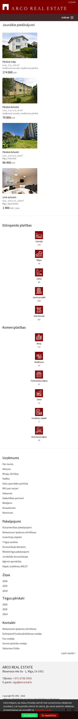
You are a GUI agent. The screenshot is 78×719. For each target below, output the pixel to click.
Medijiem (7, 502)
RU (74, 2)
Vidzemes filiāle (11, 648)
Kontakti (8, 622)
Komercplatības (14, 327)
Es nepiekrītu (49, 715)
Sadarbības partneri (13, 498)
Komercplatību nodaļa (14, 643)
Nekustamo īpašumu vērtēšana (19, 532)
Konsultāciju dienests (14, 546)
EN (72, 2)
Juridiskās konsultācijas (15, 556)
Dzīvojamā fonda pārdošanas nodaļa (22, 633)
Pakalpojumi (11, 521)
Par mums (7, 464)
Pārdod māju (39, 53)
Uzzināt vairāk (43, 709)
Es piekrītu (29, 715)
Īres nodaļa (8, 638)
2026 (4, 581)
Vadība (6, 478)
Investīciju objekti (12, 537)
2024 (4, 590)
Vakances (7, 493)
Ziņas (6, 575)
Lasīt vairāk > (68, 653)
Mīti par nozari (10, 488)
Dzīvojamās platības (17, 225)
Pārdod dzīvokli (39, 98)
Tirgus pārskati (13, 598)
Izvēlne (65, 17)
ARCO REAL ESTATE (34, 7)
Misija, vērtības (10, 473)
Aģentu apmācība (11, 561)
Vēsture (6, 469)
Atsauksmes (9, 507)
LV (69, 2)
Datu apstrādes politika (15, 483)
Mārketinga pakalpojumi (15, 551)
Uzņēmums (10, 458)
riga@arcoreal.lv (22, 682)
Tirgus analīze (10, 542)
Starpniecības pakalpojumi (17, 527)
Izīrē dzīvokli (39, 188)
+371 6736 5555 (22, 678)
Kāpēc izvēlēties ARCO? (15, 566)
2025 (4, 585)
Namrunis (7, 512)
